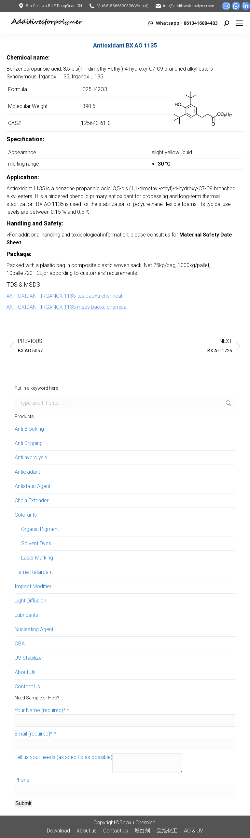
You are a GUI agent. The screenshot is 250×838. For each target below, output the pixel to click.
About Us (25, 672)
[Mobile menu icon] (239, 23)
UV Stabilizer (29, 658)
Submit (23, 803)
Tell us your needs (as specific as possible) (63, 757)
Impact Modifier (33, 586)
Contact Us (27, 686)
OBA (20, 644)
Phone (22, 780)
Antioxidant (27, 472)
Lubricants (26, 615)
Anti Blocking (29, 429)
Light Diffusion (30, 601)
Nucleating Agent (34, 629)
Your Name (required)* (42, 710)
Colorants (26, 515)
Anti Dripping (29, 443)
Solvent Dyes (36, 543)
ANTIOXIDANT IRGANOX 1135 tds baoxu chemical (64, 296)
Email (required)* (35, 734)
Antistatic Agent (32, 486)
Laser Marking (37, 558)
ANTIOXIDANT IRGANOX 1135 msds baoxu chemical (67, 307)
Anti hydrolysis (31, 457)
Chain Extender (32, 500)
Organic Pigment (40, 529)
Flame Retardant (34, 572)
